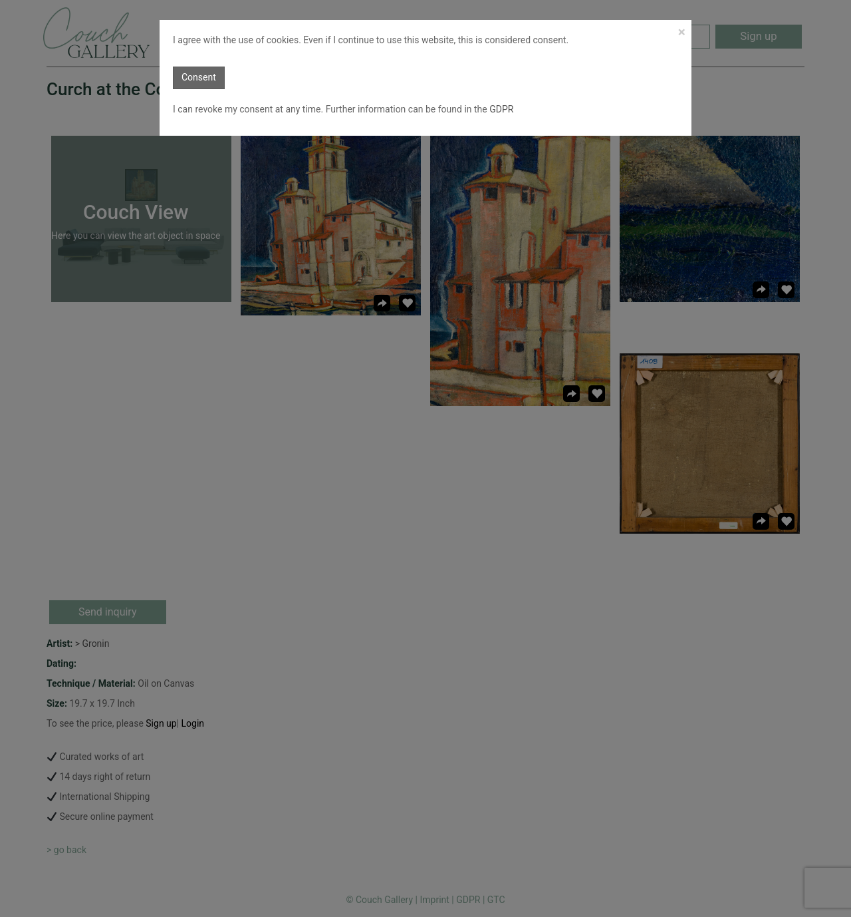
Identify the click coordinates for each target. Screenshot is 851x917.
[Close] (681, 32)
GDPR (500, 109)
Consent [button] (199, 77)
